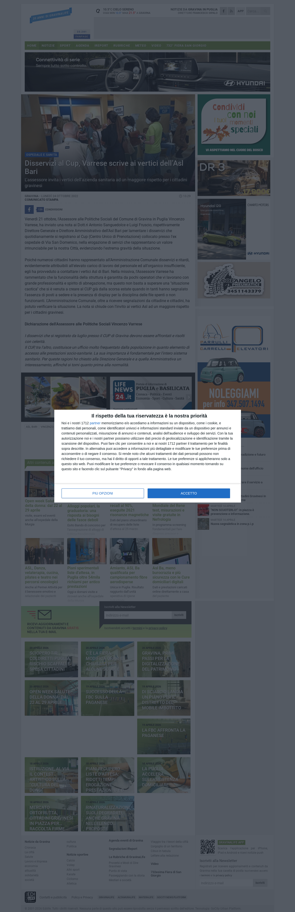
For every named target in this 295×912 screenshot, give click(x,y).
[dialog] (147, 456)
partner (95, 423)
